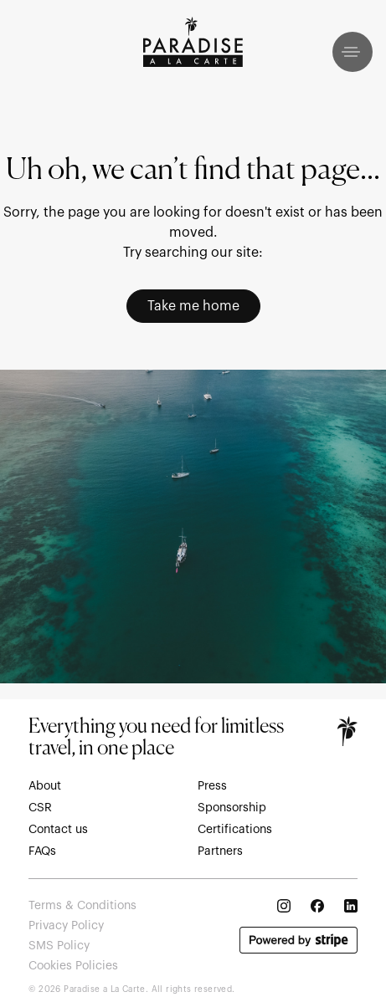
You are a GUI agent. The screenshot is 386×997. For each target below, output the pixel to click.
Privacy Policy (66, 926)
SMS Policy (59, 946)
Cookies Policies (73, 966)
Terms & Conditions (82, 906)
